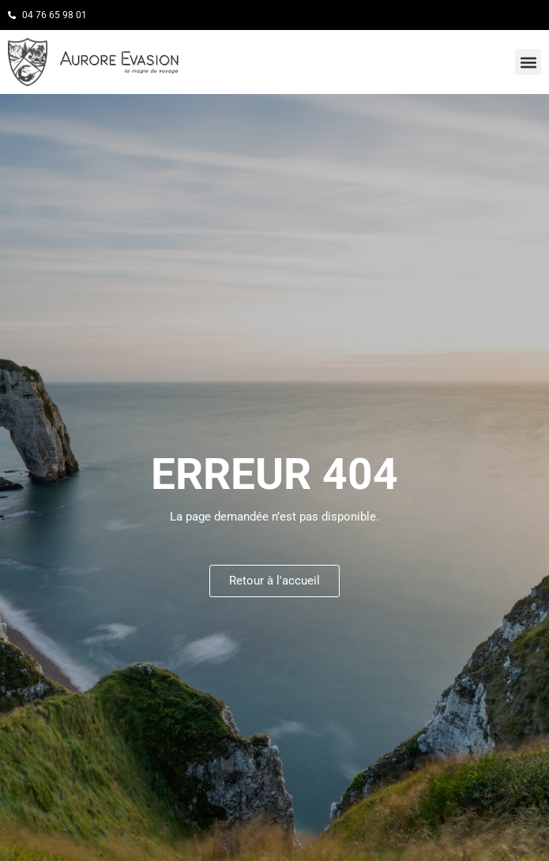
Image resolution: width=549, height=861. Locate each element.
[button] (528, 62)
